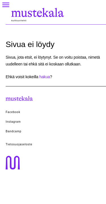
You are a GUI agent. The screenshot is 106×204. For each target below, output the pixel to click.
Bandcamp (13, 131)
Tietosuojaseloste (19, 144)
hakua (44, 77)
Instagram (13, 121)
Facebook (13, 112)
